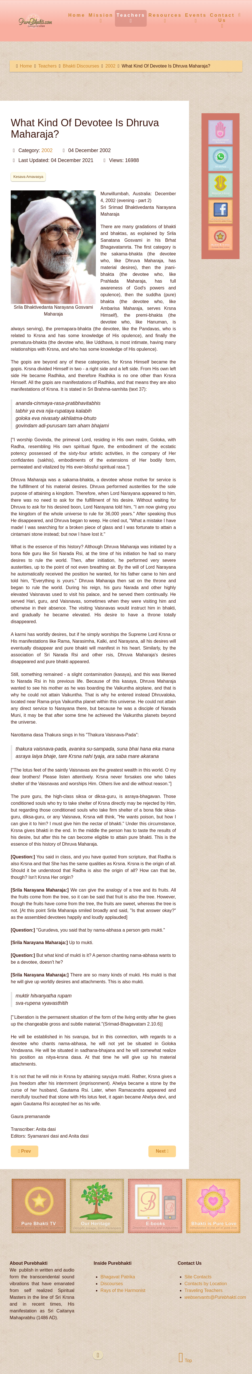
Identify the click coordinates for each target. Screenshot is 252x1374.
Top (185, 1360)
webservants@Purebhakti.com (215, 1297)
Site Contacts (197, 1276)
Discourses (111, 1283)
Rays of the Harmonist (122, 1290)
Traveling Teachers (203, 1290)
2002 (46, 150)
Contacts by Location (205, 1283)
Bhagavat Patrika (117, 1276)
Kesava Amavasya (28, 177)
